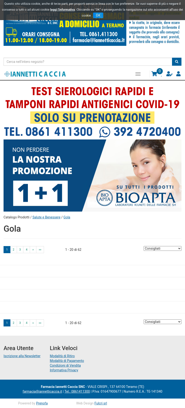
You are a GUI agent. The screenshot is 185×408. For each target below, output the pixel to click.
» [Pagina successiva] (33, 249)
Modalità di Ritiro (62, 356)
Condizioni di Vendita (65, 365)
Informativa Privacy (64, 370)
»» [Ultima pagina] (40, 249)
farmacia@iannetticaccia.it (42, 391)
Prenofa (42, 403)
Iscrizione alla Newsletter (22, 356)
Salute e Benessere (46, 217)
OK (98, 15)
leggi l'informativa (62, 9)
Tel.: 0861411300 (77, 391)
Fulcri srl (101, 403)
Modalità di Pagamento (67, 361)
